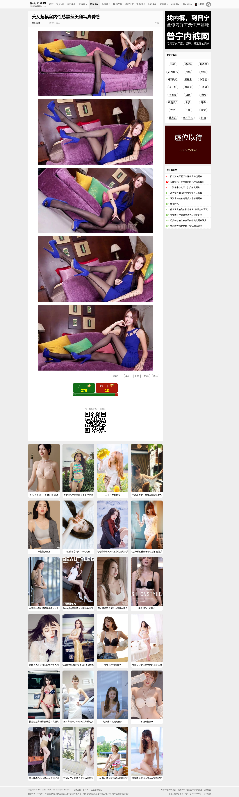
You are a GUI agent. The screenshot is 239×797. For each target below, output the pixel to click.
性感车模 (117, 4)
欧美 (188, 102)
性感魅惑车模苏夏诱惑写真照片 (44, 721)
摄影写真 (129, 4)
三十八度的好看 (112, 495)
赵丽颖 (188, 64)
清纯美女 (82, 4)
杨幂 (172, 64)
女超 (137, 376)
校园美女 (71, 4)
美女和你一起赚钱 (146, 608)
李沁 (203, 72)
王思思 (188, 79)
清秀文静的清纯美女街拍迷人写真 (186, 193)
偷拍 (203, 117)
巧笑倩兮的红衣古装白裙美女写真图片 (188, 220)
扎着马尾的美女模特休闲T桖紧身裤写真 (189, 209)
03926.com (51, 790)
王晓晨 (203, 87)
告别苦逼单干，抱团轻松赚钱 (44, 495)
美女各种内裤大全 (112, 665)
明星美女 (152, 4)
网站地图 (198, 790)
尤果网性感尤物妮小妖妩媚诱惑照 (186, 226)
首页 (51, 4)
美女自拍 (187, 4)
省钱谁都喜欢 (147, 721)
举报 (157, 23)
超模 (146, 376)
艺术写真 (188, 117)
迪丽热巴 (173, 79)
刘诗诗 (203, 64)
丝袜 (203, 110)
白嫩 (188, 94)
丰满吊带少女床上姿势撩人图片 (185, 187)
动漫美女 (173, 102)
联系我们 (173, 790)
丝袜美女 (94, 4)
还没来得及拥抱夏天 (112, 721)
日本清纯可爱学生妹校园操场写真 (186, 176)
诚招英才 (190, 790)
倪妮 (188, 72)
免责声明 (181, 790)
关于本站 (164, 790)
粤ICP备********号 (193, 794)
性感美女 (106, 4)
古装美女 (175, 4)
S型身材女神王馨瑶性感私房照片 (146, 551)
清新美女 (164, 4)
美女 (127, 376)
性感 (172, 110)
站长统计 (207, 794)
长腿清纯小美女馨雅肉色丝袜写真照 (187, 182)
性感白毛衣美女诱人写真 (78, 551)
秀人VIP (60, 4)
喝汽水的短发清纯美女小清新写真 (186, 198)
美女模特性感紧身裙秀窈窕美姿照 (186, 215)
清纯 (203, 94)
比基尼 (173, 117)
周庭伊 (188, 87)
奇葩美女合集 (44, 551)
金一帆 (173, 87)
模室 (155, 376)
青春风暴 (140, 4)
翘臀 (203, 102)
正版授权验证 (96, 790)
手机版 (199, 4)
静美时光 (174, 204)
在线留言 (207, 790)
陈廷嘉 (203, 79)
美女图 (173, 94)
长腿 (188, 110)
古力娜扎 (173, 72)
